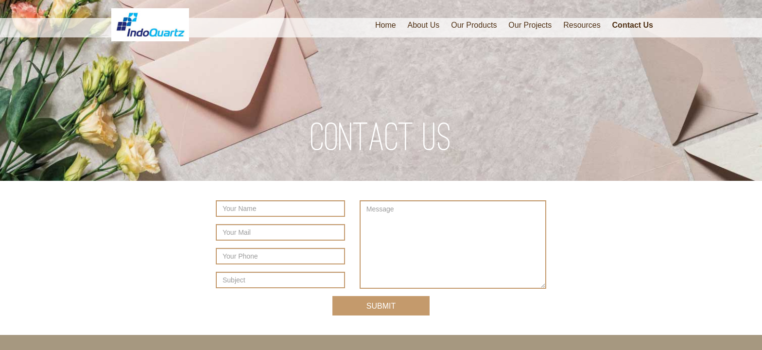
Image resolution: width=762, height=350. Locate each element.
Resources (581, 25)
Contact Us (632, 25)
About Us (424, 25)
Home (385, 25)
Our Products (474, 25)
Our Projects (530, 25)
